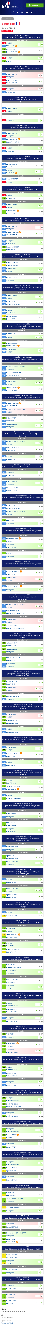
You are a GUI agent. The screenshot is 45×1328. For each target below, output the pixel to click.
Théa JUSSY (10, 946)
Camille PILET (10, 982)
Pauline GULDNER (12, 538)
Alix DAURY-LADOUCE (13, 1257)
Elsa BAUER (10, 476)
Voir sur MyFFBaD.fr (8, 1323)
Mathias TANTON (12, 232)
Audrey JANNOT (11, 643)
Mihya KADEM (10, 1242)
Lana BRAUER (10, 1195)
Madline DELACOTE (12, 949)
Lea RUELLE (10, 46)
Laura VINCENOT (11, 684)
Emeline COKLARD (12, 862)
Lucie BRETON (11, 1073)
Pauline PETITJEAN (12, 723)
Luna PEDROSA (11, 244)
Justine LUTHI (10, 319)
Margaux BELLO (11, 343)
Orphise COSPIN (11, 388)
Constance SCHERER (13, 1207)
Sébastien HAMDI (12, 488)
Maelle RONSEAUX (12, 1104)
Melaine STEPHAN (12, 262)
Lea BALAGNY (10, 1289)
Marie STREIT (10, 334)
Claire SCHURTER (11, 49)
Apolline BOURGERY (12, 1254)
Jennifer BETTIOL (11, 277)
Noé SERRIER (10, 1193)
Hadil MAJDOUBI (11, 937)
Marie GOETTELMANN (13, 967)
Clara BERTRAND (11, 625)
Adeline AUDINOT (12, 268)
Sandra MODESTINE (12, 142)
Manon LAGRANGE (12, 1006)
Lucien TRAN (10, 301)
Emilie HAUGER (11, 813)
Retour (8, 19)
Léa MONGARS (11, 646)
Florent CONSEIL (11, 139)
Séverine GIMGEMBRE (13, 786)
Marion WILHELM (12, 265)
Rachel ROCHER (11, 823)
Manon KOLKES (11, 789)
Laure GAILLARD (11, 1009)
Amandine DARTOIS (12, 375)
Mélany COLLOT (11, 720)
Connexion (34, 5)
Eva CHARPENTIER (12, 1021)
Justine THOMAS (11, 52)
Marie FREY (10, 61)
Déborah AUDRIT (11, 316)
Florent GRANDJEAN (12, 611)
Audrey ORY (10, 151)
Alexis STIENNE (11, 210)
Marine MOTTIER (11, 1012)
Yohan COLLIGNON (12, 448)
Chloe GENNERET (12, 92)
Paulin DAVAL (10, 1239)
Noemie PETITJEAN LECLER (15, 613)
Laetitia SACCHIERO (12, 681)
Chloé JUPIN (10, 43)
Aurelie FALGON (11, 916)
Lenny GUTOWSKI (12, 80)
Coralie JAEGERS (11, 346)
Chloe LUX (9, 541)
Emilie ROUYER (11, 250)
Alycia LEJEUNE (11, 1171)
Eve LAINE (9, 167)
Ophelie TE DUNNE (12, 895)
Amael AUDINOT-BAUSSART (15, 1199)
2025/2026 (14, 7)
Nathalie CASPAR (11, 1076)
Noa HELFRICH (11, 965)
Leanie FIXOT (10, 574)
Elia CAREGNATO (11, 83)
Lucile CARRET (11, 1138)
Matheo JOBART (11, 74)
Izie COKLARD (10, 1295)
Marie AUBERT (11, 1043)
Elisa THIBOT (10, 520)
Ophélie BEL (10, 856)
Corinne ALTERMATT (13, 304)
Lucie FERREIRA (11, 198)
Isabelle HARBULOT (12, 247)
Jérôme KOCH (10, 664)
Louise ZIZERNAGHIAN (13, 1107)
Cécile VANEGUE (11, 235)
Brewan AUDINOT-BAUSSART (16, 367)
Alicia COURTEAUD (12, 979)
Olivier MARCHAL (11, 934)
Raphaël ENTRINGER (13, 658)
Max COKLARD (11, 928)
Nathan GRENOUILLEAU (14, 373)
